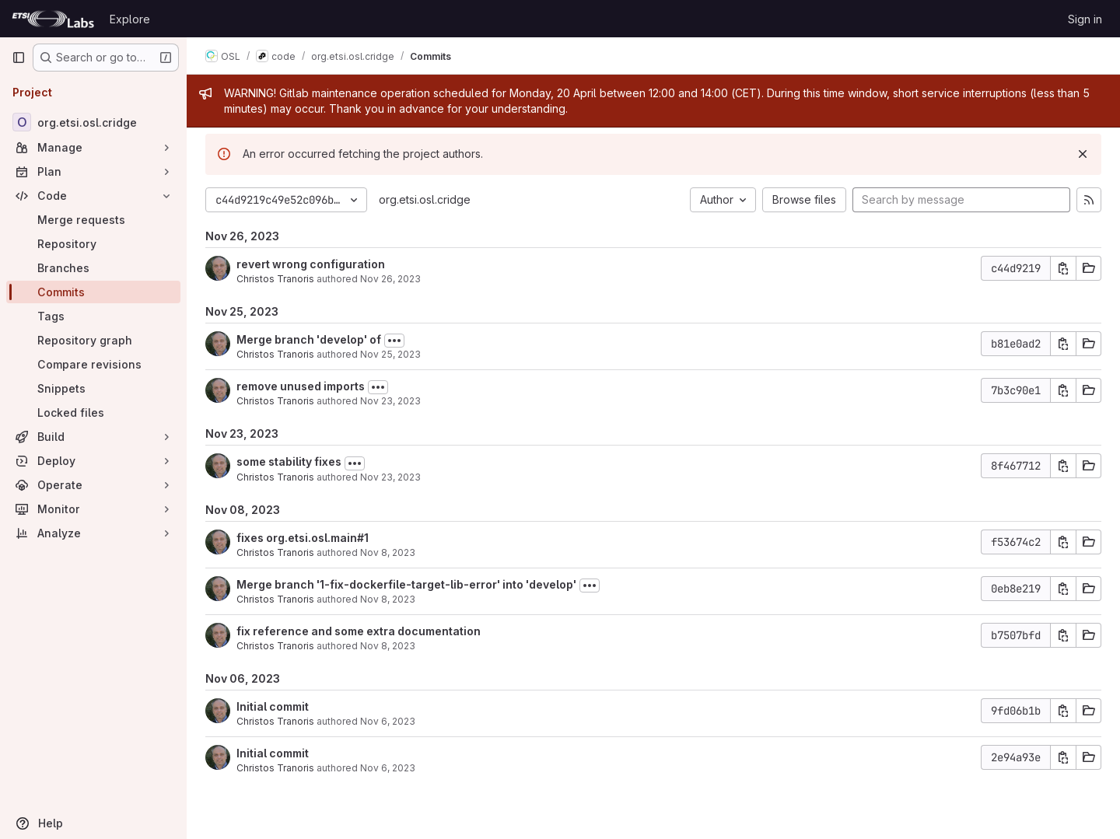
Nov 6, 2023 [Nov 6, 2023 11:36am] (387, 721)
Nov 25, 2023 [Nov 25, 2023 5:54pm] (390, 354)
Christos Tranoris (275, 279)
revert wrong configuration (310, 264)
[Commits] (93, 292)
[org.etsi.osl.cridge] (93, 122)
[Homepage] (53, 18)
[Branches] (93, 268)
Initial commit (272, 706)
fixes (251, 537)
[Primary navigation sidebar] (18, 57)
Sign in (1085, 19)
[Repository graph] (93, 340)
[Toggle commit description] (394, 341)
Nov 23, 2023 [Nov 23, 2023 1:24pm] (390, 401)
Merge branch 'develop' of (308, 339)
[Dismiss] (1082, 154)
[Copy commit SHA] (1063, 268)
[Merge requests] (93, 219)
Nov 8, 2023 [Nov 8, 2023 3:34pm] (387, 646)
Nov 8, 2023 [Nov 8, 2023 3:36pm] (387, 599)
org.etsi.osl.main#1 (317, 537)
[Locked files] (93, 412)
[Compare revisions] (93, 364)
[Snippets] (93, 388)
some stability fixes (288, 461)
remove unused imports (300, 386)
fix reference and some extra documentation (358, 631)
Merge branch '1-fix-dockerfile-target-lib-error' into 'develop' (406, 584)
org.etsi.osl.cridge (425, 199)
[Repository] (93, 243)
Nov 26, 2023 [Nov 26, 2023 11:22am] (390, 279)
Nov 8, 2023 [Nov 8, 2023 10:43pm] (387, 552)
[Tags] (93, 316)
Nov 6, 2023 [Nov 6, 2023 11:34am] (387, 768)
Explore (130, 19)
